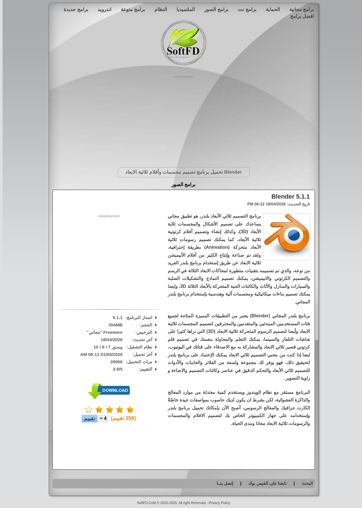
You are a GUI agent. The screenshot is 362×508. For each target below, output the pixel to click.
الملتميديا (183, 9)
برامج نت (244, 9)
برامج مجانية (299, 9)
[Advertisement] (181, 119)
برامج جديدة (73, 9)
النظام (158, 9)
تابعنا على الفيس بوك (265, 483)
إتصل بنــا (222, 483)
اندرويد (102, 9)
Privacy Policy (217, 503)
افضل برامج (300, 16)
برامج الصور (214, 9)
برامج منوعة (130, 9)
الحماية (270, 9)
